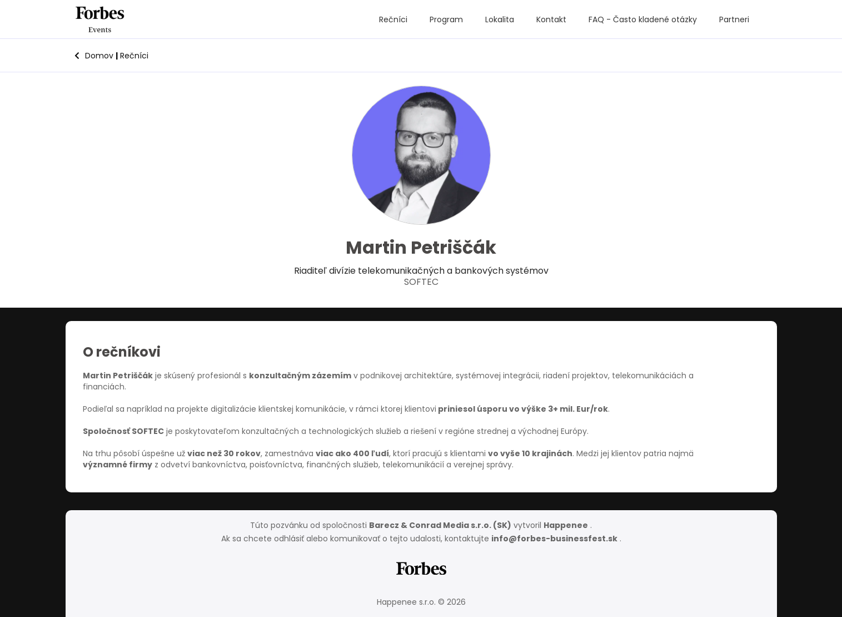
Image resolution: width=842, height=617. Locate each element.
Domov (93, 55)
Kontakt (551, 19)
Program (446, 19)
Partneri (734, 19)
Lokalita (499, 19)
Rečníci (393, 19)
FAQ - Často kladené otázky (643, 19)
